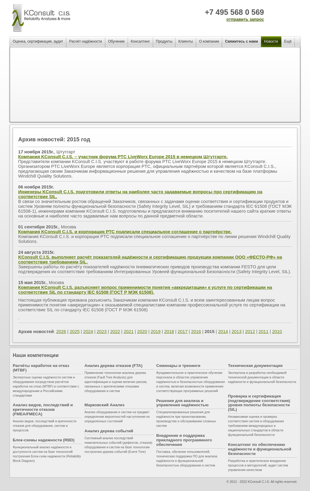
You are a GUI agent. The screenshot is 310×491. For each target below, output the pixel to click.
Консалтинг (140, 41)
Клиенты (185, 41)
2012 (250, 331)
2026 (61, 331)
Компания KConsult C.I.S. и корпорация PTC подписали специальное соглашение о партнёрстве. (125, 231)
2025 (75, 331)
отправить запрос (245, 19)
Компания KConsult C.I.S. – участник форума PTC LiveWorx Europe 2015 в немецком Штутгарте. (123, 156)
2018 (169, 331)
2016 (196, 331)
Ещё (288, 41)
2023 (102, 331)
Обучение (116, 41)
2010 (277, 331)
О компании (209, 41)
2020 (142, 331)
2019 (156, 331)
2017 (183, 331)
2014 (223, 331)
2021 (129, 331)
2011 (264, 331)
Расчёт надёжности (85, 41)
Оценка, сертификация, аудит (38, 41)
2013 (237, 331)
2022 (115, 331)
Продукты (164, 41)
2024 (88, 331)
